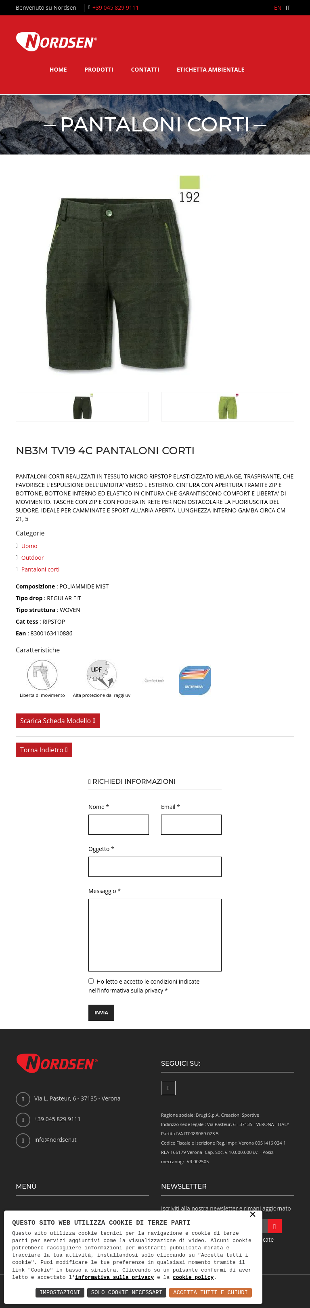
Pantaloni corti (40, 569)
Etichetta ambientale (210, 69)
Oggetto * (101, 849)
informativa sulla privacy (114, 1277)
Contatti (145, 69)
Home (58, 69)
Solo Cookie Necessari (126, 1292)
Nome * (98, 807)
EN (277, 7)
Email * (170, 807)
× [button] (252, 1215)
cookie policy (193, 1277)
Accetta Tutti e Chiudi (210, 1292)
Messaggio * (104, 891)
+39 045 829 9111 (115, 7)
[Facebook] (168, 1088)
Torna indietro (41, 749)
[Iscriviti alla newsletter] (275, 1226)
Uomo (29, 546)
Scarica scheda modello (55, 720)
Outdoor (32, 557)
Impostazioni (60, 1292)
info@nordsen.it (55, 1139)
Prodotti (98, 69)
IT (287, 7)
